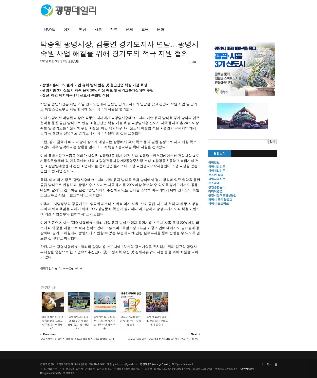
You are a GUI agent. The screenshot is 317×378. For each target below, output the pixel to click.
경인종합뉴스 (216, 187)
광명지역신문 (216, 179)
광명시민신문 (216, 166)
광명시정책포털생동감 (222, 195)
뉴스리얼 (214, 183)
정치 (67, 29)
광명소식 (219, 153)
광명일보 (214, 162)
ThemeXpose (245, 368)
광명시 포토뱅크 (218, 203)
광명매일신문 (216, 170)
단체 (129, 29)
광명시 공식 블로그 (220, 199)
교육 (145, 29)
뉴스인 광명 (215, 174)
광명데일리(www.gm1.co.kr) (155, 364)
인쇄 (194, 62)
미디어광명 (215, 191)
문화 (160, 29)
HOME (49, 29)
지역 (113, 29)
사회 (98, 29)
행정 (82, 29)
